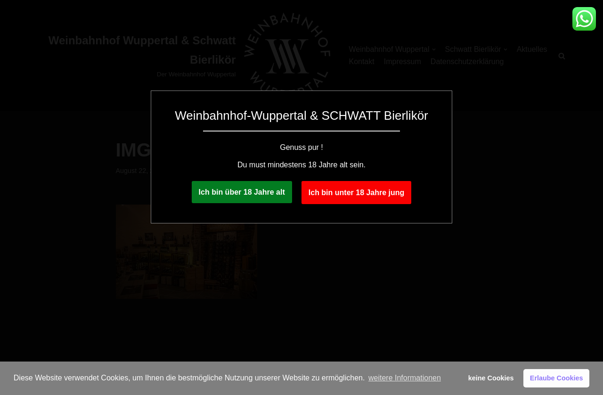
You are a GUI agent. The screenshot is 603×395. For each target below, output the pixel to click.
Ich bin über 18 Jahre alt (242, 192)
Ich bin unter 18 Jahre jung (357, 193)
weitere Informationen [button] (404, 378)
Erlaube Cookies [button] (556, 378)
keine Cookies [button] (491, 378)
